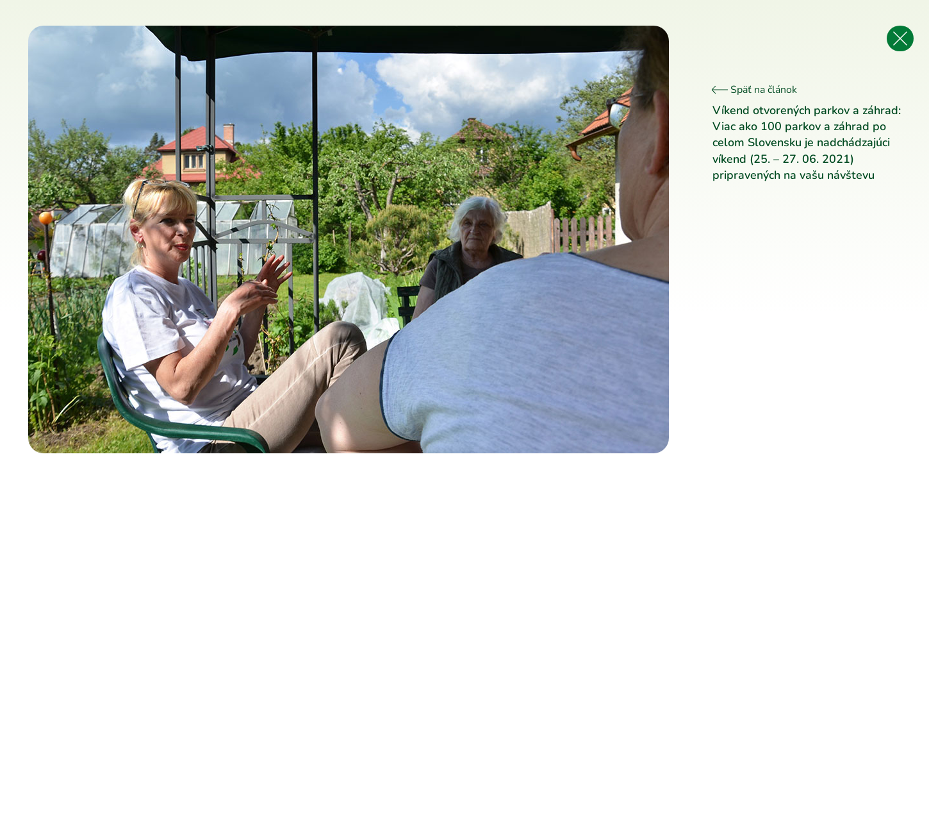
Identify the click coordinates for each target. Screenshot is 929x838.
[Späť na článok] (900, 38)
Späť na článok (754, 90)
